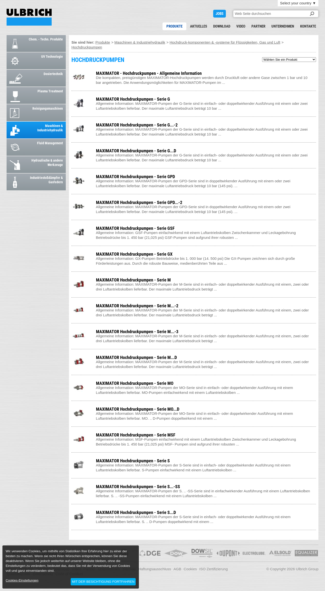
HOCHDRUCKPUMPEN (29, 17)
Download (221, 26)
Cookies (190, 569)
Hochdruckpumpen (86, 47)
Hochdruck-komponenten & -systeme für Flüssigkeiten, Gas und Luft (225, 42)
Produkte (174, 26)
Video (240, 26)
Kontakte (308, 26)
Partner (258, 26)
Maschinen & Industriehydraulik (140, 42)
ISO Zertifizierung (213, 569)
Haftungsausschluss (154, 569)
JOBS (219, 13)
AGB (177, 569)
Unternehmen (282, 26)
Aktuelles (198, 26)
